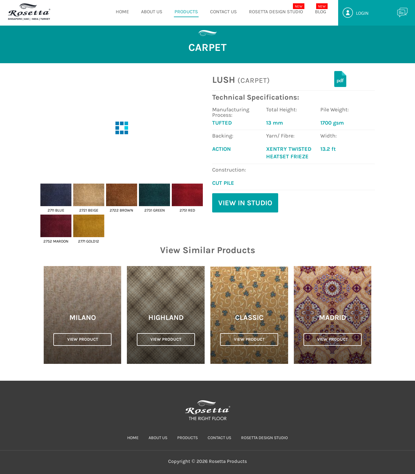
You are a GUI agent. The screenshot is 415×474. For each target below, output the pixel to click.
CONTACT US (223, 11)
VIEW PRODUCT (82, 339)
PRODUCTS (186, 11)
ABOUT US (151, 11)
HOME (122, 11)
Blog (320, 11)
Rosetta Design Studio (276, 11)
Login (362, 13)
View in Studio (245, 203)
